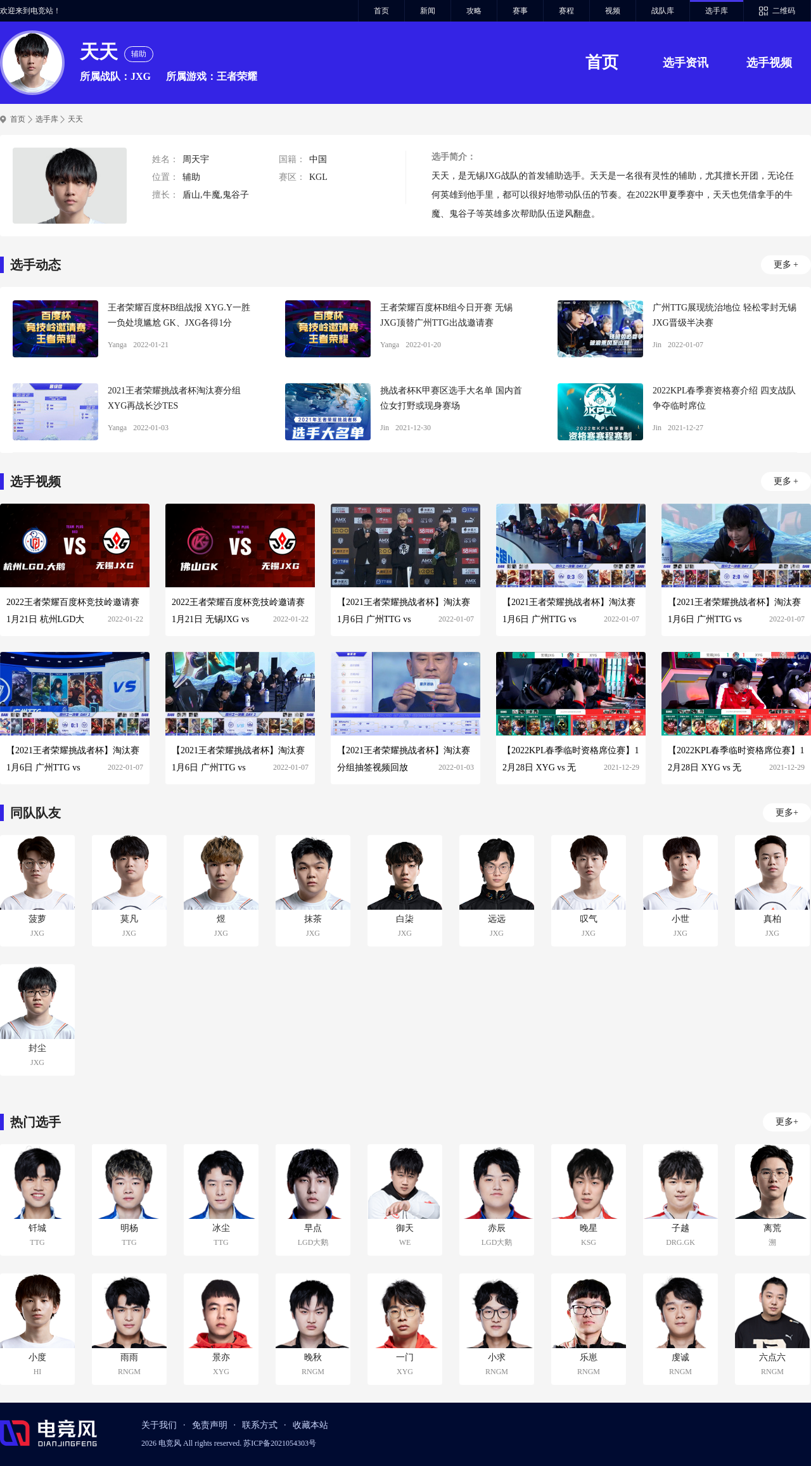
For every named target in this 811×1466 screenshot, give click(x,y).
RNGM (129, 1371)
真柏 (772, 919)
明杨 (129, 1228)
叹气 (588, 919)
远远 (497, 919)
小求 (497, 1357)
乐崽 (588, 1357)
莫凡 (129, 919)
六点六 (772, 1357)
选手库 (716, 10)
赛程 (566, 10)
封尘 (37, 1048)
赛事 (520, 10)
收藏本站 (310, 1425)
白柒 (405, 919)
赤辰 (497, 1228)
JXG (37, 933)
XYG (221, 1371)
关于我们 (159, 1425)
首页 (381, 10)
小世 (680, 919)
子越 (680, 1228)
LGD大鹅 (313, 1242)
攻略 (474, 10)
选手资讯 (685, 62)
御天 (405, 1228)
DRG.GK (680, 1242)
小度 (37, 1357)
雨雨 (129, 1357)
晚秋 (313, 1357)
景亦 (221, 1357)
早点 (313, 1228)
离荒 (772, 1228)
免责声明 (209, 1425)
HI (38, 1371)
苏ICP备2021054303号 (279, 1443)
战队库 (662, 10)
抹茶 (313, 919)
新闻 (427, 10)
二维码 (783, 10)
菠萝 (37, 919)
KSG (588, 1242)
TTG (37, 1242)
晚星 (588, 1228)
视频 (612, 10)
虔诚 (680, 1357)
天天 (75, 119)
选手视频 (769, 62)
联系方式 (260, 1425)
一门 (405, 1357)
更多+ (787, 812)
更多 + (786, 264)
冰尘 (221, 1228)
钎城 (37, 1228)
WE (405, 1242)
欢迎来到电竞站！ (30, 10)
